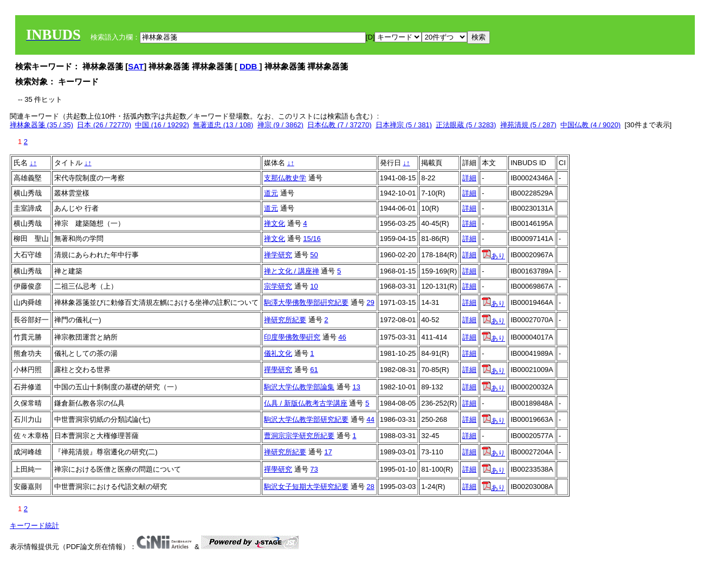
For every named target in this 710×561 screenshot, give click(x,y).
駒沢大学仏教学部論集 (299, 387)
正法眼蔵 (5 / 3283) (466, 125)
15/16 (312, 238)
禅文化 (274, 223)
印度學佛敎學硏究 (292, 337)
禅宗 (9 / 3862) (280, 125)
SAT (136, 66)
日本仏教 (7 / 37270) (339, 125)
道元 (271, 193)
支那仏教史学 (285, 178)
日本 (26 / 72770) (104, 125)
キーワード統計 (34, 525)
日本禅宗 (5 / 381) (404, 125)
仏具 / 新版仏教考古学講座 (305, 403)
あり (493, 256)
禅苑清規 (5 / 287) (528, 125)
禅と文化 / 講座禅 (291, 271)
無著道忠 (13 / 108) (223, 125)
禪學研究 (278, 370)
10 (314, 286)
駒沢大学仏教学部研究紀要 (306, 419)
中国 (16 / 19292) (162, 125)
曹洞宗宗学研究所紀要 (299, 436)
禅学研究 (278, 255)
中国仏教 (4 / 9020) (590, 125)
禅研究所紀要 (285, 320)
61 (314, 370)
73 (314, 469)
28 (370, 486)
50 (314, 255)
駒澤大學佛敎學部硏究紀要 (306, 302)
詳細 (469, 178)
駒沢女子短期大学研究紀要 (306, 486)
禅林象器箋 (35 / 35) (41, 125)
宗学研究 (278, 286)
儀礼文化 (278, 353)
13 (356, 387)
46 (342, 337)
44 (370, 419)
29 (370, 302)
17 (328, 452)
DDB (250, 66)
